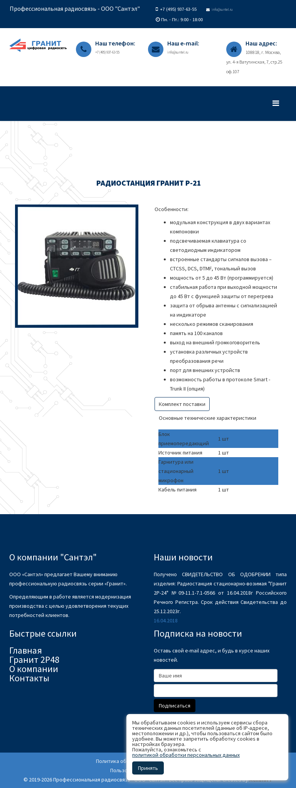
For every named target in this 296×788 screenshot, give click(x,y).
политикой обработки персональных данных (186, 754)
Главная (25, 650)
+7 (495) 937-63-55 (178, 9)
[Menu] (279, 103)
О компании (33, 669)
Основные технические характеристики (207, 417)
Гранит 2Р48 (34, 660)
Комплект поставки (182, 404)
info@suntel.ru (222, 9)
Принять (148, 768)
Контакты (29, 678)
